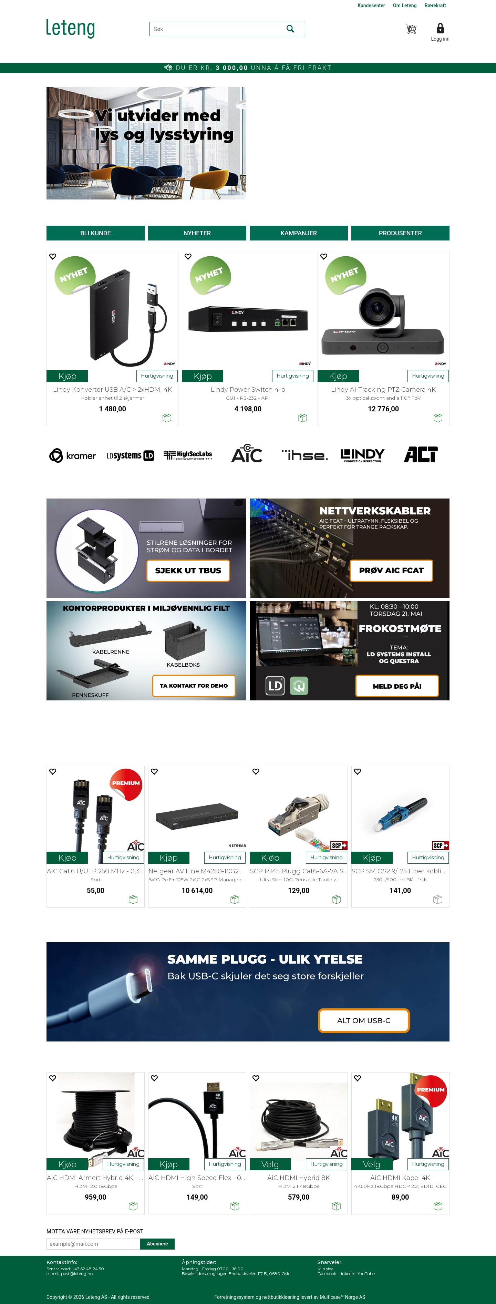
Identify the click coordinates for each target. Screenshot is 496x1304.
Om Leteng (404, 5)
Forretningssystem (235, 1297)
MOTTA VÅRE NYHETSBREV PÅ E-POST (94, 1231)
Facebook (327, 1273)
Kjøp (67, 376)
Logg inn (440, 39)
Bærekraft (435, 5)
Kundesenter (371, 5)
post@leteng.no (77, 1273)
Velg (270, 1164)
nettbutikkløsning (280, 1297)
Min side (325, 1268)
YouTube (366, 1273)
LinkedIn (347, 1273)
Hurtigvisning (157, 376)
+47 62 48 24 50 (88, 1268)
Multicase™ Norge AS (342, 1297)
